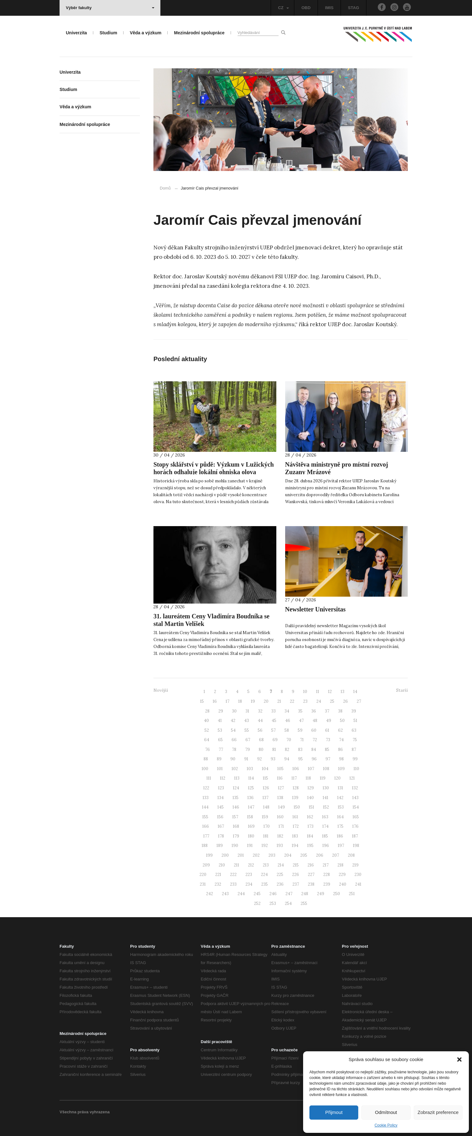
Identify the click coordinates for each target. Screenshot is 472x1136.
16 (215, 701)
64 (206, 739)
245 (257, 893)
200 (225, 855)
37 (327, 711)
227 (311, 874)
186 (340, 836)
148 (266, 807)
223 (248, 874)
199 (209, 855)
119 (322, 778)
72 (315, 739)
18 (240, 701)
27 (359, 701)
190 (235, 845)
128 (296, 788)
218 (340, 865)
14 (355, 691)
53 (220, 730)
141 (325, 797)
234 (248, 884)
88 (206, 759)
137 (265, 797)
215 (296, 865)
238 (311, 884)
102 (235, 768)
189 (219, 845)
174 (325, 826)
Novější (160, 690)
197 (341, 845)
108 (326, 768)
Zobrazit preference (437, 1112)
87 (354, 749)
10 (305, 691)
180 (251, 836)
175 (340, 826)
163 (325, 817)
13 (342, 691)
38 (340, 711)
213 (266, 865)
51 (355, 720)
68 (261, 739)
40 (206, 720)
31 (247, 711)
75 (355, 739)
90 (232, 759)
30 (234, 711)
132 (355, 788)
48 (315, 720)
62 (340, 730)
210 (222, 865)
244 (241, 893)
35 (300, 711)
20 (266, 701)
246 (273, 893)
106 (295, 768)
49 (328, 720)
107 (311, 768)
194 (295, 845)
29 (220, 711)
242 (209, 893)
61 (327, 730)
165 (356, 817)
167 (221, 826)
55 (247, 730)
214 (281, 865)
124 (236, 788)
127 (281, 788)
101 (220, 768)
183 (295, 836)
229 (342, 874)
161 (295, 817)
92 (259, 759)
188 (205, 845)
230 (357, 874)
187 (355, 836)
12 (330, 691)
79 (247, 749)
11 (317, 691)
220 (202, 874)
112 (222, 778)
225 (280, 874)
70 (288, 739)
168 (236, 826)
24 (318, 701)
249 (320, 893)
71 (302, 739)
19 (253, 701)
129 (311, 788)
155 (205, 817)
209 (206, 865)
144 (205, 807)
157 (235, 817)
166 (205, 826)
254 (288, 903)
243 (225, 893)
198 (356, 845)
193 (280, 845)
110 (356, 768)
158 (250, 817)
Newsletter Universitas (315, 609)
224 (264, 874)
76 (207, 749)
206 (319, 855)
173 (311, 826)
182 (280, 836)
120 (337, 778)
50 (342, 720)
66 (234, 739)
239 (326, 884)
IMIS (329, 7)
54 (233, 730)
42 (233, 720)
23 (305, 701)
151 (311, 807)
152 (326, 807)
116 (280, 778)
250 (336, 893)
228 (326, 874)
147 (251, 807)
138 (280, 797)
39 (353, 711)
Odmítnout (386, 1112)
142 (340, 797)
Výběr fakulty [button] (110, 7)
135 (236, 797)
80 (261, 749)
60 (313, 730)
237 (295, 884)
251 (352, 893)
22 (292, 701)
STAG (353, 7)
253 (272, 903)
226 (295, 874)
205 (303, 855)
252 (257, 903)
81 (274, 749)
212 (251, 865)
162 (310, 817)
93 (273, 759)
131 (340, 788)
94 (286, 759)
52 (206, 730)
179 (236, 836)
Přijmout (333, 1112)
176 (355, 826)
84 (313, 749)
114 (251, 778)
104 (265, 768)
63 (354, 730)
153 (341, 807)
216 (311, 865)
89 (219, 759)
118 (308, 778)
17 (227, 701)
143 (355, 797)
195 (310, 845)
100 (205, 768)
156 (220, 817)
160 (280, 817)
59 (300, 730)
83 (300, 749)
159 (265, 817)
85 (327, 749)
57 (273, 730)
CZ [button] (283, 7)
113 (236, 778)
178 (221, 836)
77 (221, 749)
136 (250, 797)
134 (220, 797)
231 (203, 884)
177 (206, 836)
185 (325, 836)
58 (287, 730)
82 (287, 749)
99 (355, 759)
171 (281, 826)
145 (220, 807)
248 (304, 893)
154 (356, 807)
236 (280, 884)
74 (341, 739)
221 (218, 874)
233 (233, 884)
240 (342, 884)
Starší (402, 690)
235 (264, 884)
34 (287, 711)
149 (281, 807)
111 (208, 778)
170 (266, 826)
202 (256, 855)
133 (206, 797)
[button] (459, 1059)
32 (260, 711)
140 (310, 797)
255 (304, 903)
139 (295, 797)
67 (247, 739)
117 (294, 778)
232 (218, 884)
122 (206, 788)
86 (340, 749)
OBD (306, 7)
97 (327, 759)
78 (234, 749)
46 (287, 720)
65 (220, 739)
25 (332, 701)
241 (358, 884)
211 (236, 865)
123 (221, 788)
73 (328, 739)
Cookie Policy (386, 1125)
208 (351, 855)
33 (273, 711)
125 (251, 788)
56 (260, 730)
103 (250, 768)
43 (246, 720)
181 (265, 836)
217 (326, 865)
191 (250, 845)
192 (265, 845)
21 (279, 701)
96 (314, 759)
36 (313, 711)
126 (266, 788)
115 (265, 778)
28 (207, 711)
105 (280, 768)
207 (335, 855)
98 (341, 759)
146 (236, 807)
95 (300, 759)
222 (233, 874)
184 (310, 836)
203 (271, 855)
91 (246, 759)
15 (202, 701)
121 (352, 778)
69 (275, 739)
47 (301, 720)
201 (241, 855)
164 (340, 817)
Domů (165, 188)
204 (287, 855)
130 (326, 788)
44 (260, 720)
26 (345, 701)
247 (288, 893)
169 (251, 826)
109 (341, 768)
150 (297, 807)
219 (355, 865)
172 (296, 826)
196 (325, 845)
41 (220, 720)
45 (274, 720)
